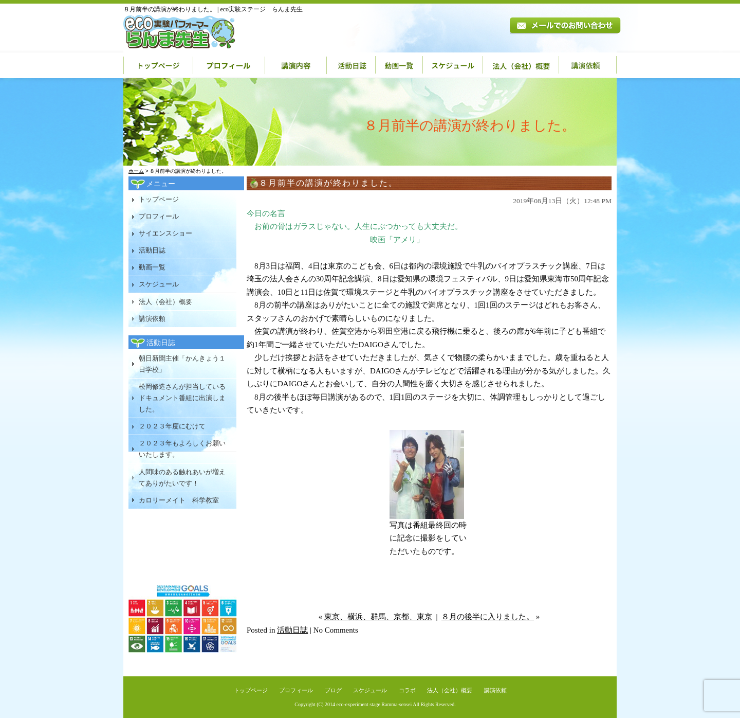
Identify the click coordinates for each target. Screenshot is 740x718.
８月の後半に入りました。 (487, 617)
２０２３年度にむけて (172, 426)
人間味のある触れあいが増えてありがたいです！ (182, 477)
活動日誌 (351, 65)
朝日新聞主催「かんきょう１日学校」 (182, 363)
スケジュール (453, 65)
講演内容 (296, 65)
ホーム (136, 171)
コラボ (407, 690)
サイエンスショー (165, 233)
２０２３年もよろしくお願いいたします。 (182, 448)
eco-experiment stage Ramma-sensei (374, 704)
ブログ (333, 690)
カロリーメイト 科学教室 (179, 500)
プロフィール (229, 65)
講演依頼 (588, 65)
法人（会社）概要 (521, 65)
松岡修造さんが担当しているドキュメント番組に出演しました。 (182, 398)
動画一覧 (399, 65)
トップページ (158, 65)
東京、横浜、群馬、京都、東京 (378, 617)
